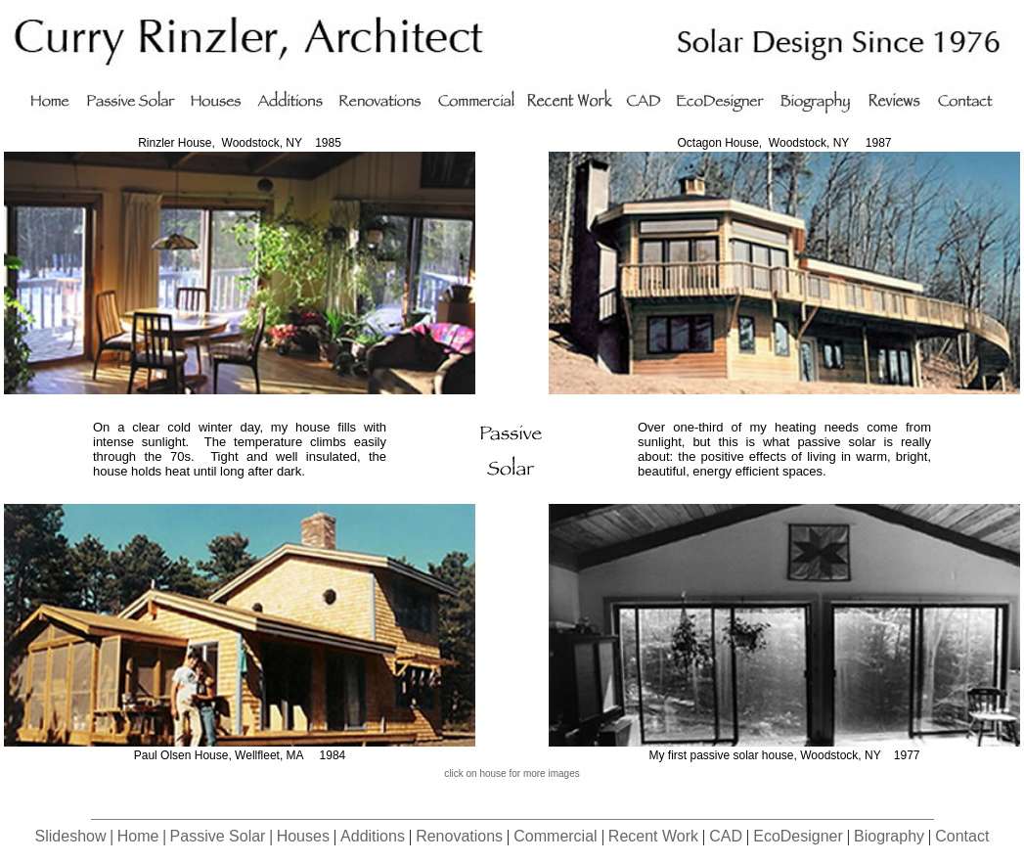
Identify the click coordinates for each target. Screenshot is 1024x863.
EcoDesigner (798, 836)
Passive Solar (218, 836)
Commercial (555, 836)
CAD (725, 836)
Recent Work (653, 836)
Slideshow (71, 836)
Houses (303, 836)
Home (138, 836)
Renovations (459, 836)
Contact (962, 836)
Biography (889, 836)
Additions (372, 836)
